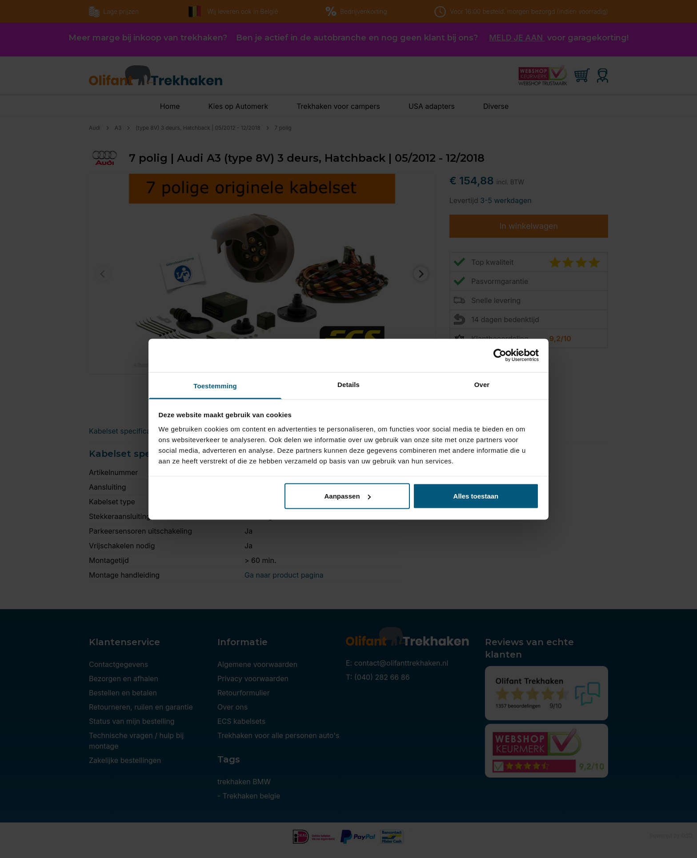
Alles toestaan (476, 496)
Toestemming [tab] (215, 385)
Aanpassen (347, 496)
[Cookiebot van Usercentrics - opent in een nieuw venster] (500, 355)
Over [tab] (482, 384)
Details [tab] (348, 384)
